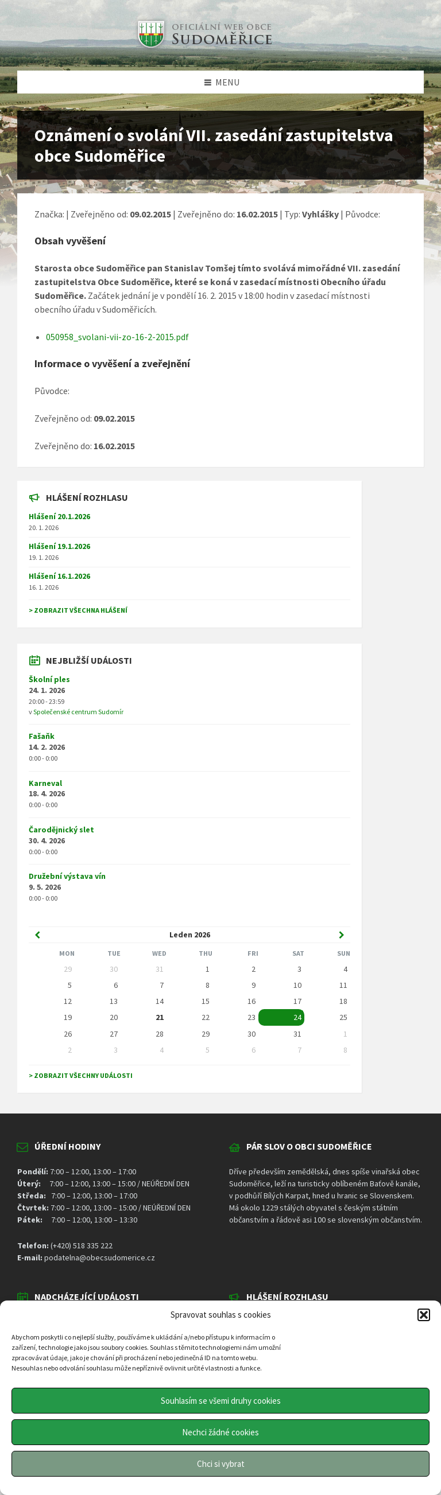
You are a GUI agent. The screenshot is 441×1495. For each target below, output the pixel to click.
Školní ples (49, 679)
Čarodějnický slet (61, 829)
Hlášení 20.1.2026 (59, 516)
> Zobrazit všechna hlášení (78, 610)
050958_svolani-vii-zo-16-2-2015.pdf (117, 336)
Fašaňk (42, 736)
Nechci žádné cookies (220, 1432)
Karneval (45, 783)
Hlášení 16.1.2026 (59, 576)
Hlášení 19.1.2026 (59, 546)
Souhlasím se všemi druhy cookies (221, 1400)
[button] (424, 1315)
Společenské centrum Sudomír (78, 711)
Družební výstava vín (67, 876)
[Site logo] (203, 48)
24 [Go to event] (297, 1017)
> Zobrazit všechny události (81, 1075)
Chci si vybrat (221, 1463)
